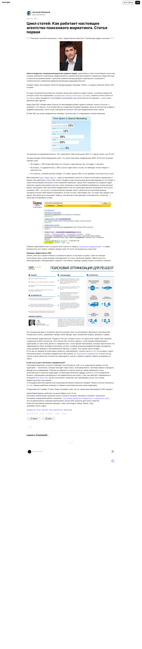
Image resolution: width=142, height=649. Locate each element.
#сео (39, 410)
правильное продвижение (87, 354)
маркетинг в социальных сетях (96, 398)
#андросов (31, 410)
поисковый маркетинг (72, 398)
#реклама (68, 410)
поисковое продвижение (90, 247)
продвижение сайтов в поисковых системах (72, 95)
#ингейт (45, 410)
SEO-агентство (41, 378)
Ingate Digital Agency (47, 178)
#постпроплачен (56, 410)
